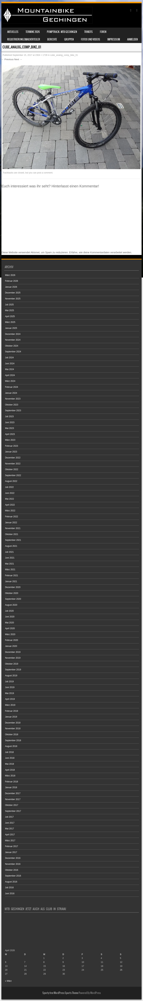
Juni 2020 (9, 616)
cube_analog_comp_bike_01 (64, 55)
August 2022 (11, 481)
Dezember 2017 (12, 793)
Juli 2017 (9, 817)
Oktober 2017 (11, 805)
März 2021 (10, 569)
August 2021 (11, 546)
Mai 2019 (9, 693)
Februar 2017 (11, 846)
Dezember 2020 (12, 587)
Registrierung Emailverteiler (23, 39)
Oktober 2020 (11, 593)
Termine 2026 (33, 32)
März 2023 (10, 440)
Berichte (52, 39)
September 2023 (13, 410)
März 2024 (10, 381)
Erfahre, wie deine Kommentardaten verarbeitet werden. (100, 252)
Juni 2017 (9, 823)
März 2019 (10, 705)
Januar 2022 (11, 522)
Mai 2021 (9, 563)
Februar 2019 (11, 711)
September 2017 (13, 811)
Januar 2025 (11, 328)
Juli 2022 (9, 487)
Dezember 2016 (12, 858)
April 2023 (10, 434)
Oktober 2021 (11, 534)
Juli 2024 (9, 357)
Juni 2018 (9, 758)
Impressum (113, 39)
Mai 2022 (9, 499)
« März (8, 981)
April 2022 (10, 505)
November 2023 (12, 399)
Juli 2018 (9, 752)
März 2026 (10, 275)
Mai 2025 (9, 310)
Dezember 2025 (12, 292)
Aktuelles (12, 32)
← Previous (7, 59)
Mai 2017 (9, 828)
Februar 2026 (11, 281)
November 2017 (12, 799)
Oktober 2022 (11, 469)
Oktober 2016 (11, 870)
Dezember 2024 (12, 334)
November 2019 (12, 658)
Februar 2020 (11, 640)
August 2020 (11, 605)
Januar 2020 (11, 646)
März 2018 (10, 775)
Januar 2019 (11, 717)
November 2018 (12, 728)
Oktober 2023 (11, 404)
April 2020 (10, 628)
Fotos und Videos (90, 39)
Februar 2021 (11, 575)
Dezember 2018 (12, 722)
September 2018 (13, 740)
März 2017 (10, 840)
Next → (18, 59)
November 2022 (12, 463)
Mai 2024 (9, 369)
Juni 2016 (9, 893)
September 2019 (13, 669)
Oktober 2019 (11, 664)
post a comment (44, 172)
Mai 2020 (9, 622)
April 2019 (10, 699)
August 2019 (11, 675)
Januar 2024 (11, 393)
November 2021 (12, 528)
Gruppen (69, 39)
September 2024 (13, 351)
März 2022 (10, 510)
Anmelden (132, 39)
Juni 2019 (9, 687)
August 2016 (11, 881)
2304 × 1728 (41, 55)
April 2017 (10, 834)
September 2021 (13, 540)
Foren (103, 32)
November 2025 (12, 298)
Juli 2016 (9, 887)
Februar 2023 (11, 446)
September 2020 (13, 599)
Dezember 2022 (12, 457)
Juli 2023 (9, 416)
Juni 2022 (9, 493)
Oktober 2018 (11, 734)
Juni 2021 (9, 558)
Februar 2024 (11, 387)
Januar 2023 (11, 451)
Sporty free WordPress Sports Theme (60, 993)
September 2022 (13, 475)
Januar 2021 (11, 581)
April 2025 (10, 316)
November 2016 (12, 864)
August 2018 (11, 746)
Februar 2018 (11, 781)
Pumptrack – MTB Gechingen (62, 32)
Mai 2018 (9, 764)
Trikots (88, 32)
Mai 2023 (9, 428)
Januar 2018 (11, 787)
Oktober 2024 (11, 346)
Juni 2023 (9, 422)
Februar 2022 (11, 516)
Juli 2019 (9, 681)
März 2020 (10, 634)
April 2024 (10, 375)
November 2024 (12, 340)
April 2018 (10, 770)
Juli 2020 (9, 611)
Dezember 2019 (12, 652)
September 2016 (13, 876)
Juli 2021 (9, 552)
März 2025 (10, 322)
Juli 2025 (9, 304)
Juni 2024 (9, 363)
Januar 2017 (11, 852)
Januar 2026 (11, 287)
